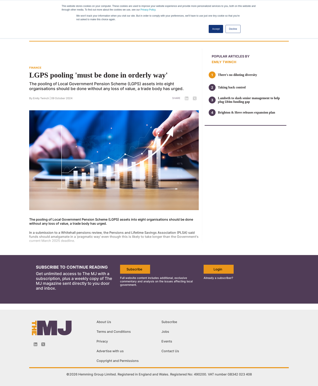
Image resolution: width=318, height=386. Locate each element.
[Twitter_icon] (43, 344)
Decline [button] (233, 29)
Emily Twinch (41, 98)
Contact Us (170, 351)
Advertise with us (110, 351)
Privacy (102, 341)
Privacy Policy (148, 9)
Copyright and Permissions (118, 361)
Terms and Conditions (114, 332)
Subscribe (134, 269)
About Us (104, 322)
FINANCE (35, 67)
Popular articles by (231, 56)
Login (218, 269)
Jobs (165, 332)
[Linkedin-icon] (35, 344)
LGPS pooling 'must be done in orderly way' (98, 75)
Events (166, 341)
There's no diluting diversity (237, 75)
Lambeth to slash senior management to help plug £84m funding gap (249, 99)
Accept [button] (216, 29)
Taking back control (232, 87)
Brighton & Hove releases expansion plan (246, 112)
